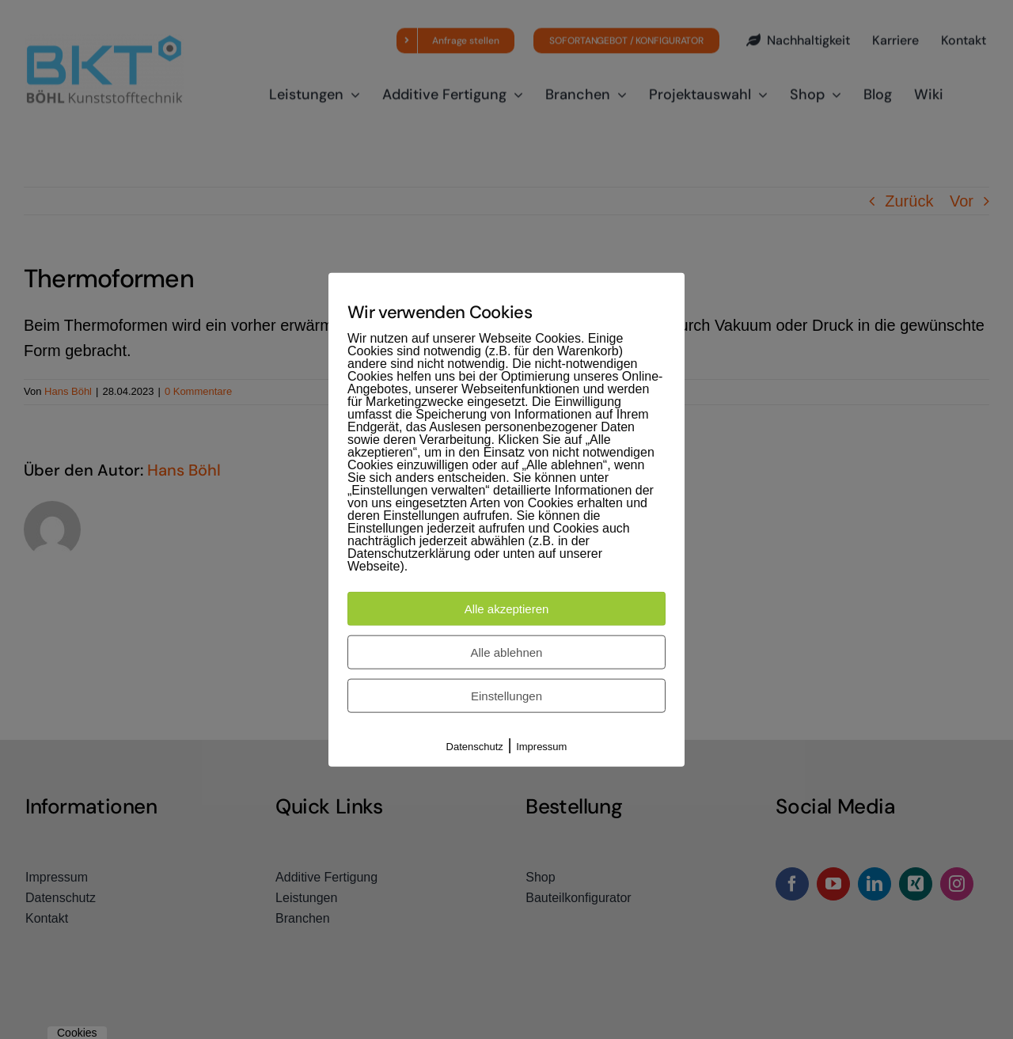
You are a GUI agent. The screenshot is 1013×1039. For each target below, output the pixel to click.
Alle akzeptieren (507, 609)
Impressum (541, 747)
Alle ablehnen (507, 652)
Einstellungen (506, 696)
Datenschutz (474, 747)
